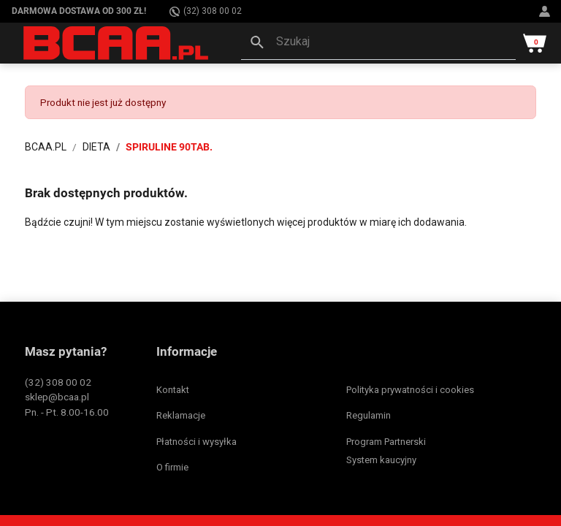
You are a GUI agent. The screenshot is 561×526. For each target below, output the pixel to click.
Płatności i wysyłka (196, 441)
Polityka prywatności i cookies (410, 389)
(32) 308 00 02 (205, 11)
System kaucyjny (381, 459)
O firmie (172, 467)
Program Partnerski (386, 441)
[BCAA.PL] (116, 42)
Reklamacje (180, 415)
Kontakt (172, 389)
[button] (378, 43)
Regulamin (368, 415)
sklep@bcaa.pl (57, 397)
